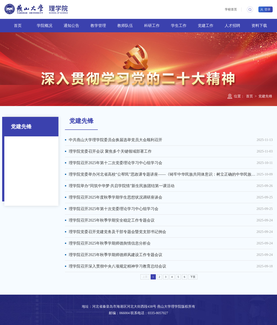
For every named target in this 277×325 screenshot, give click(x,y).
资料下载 (259, 25)
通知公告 (71, 25)
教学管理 (98, 25)
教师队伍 (125, 25)
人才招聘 (232, 25)
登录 (266, 9)
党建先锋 (265, 96)
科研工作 (152, 25)
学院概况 (44, 25)
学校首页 (231, 9)
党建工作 (205, 25)
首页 (18, 25)
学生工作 (179, 25)
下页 (192, 276)
